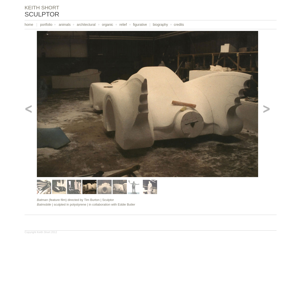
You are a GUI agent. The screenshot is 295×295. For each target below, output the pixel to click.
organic (107, 25)
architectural (86, 25)
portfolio (46, 25)
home (29, 25)
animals (65, 25)
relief (123, 25)
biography (160, 25)
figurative (140, 25)
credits (179, 25)
